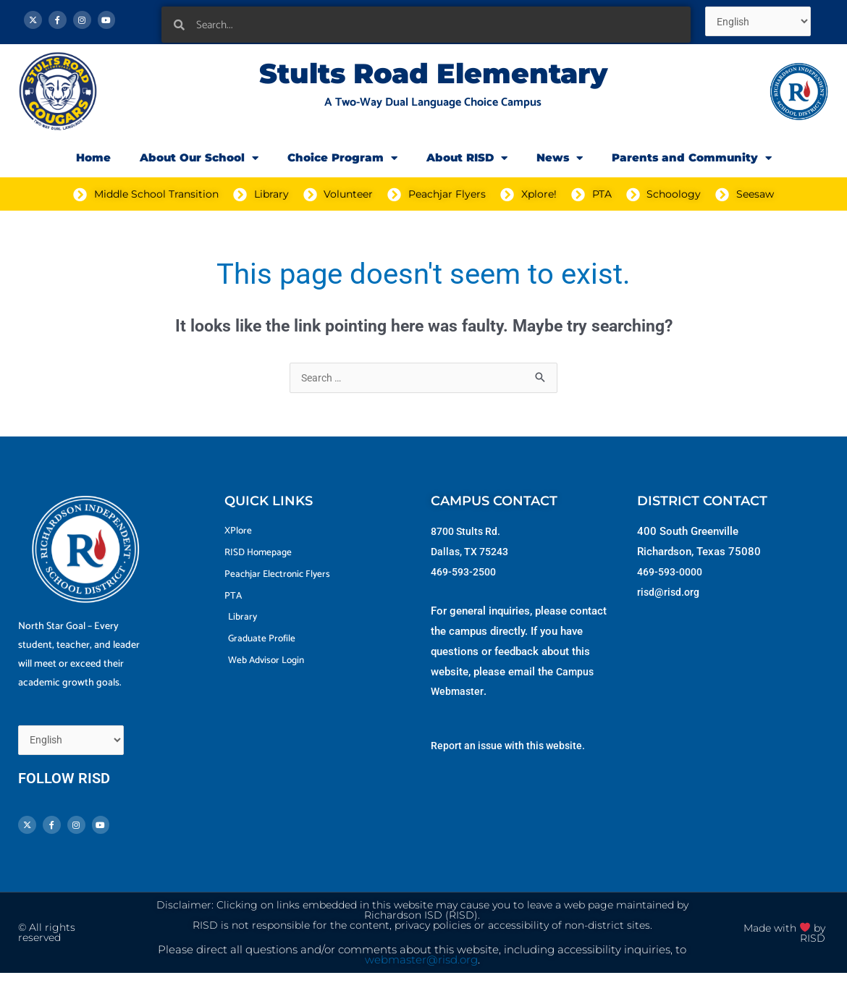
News (559, 158)
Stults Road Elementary (433, 73)
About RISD (466, 158)
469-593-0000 (673, 573)
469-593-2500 (467, 573)
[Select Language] (761, 23)
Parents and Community (692, 158)
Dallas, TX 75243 (473, 553)
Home (93, 157)
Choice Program (342, 158)
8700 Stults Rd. (468, 532)
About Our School (199, 158)
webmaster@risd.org (421, 969)
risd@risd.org (669, 593)
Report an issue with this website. (512, 747)
